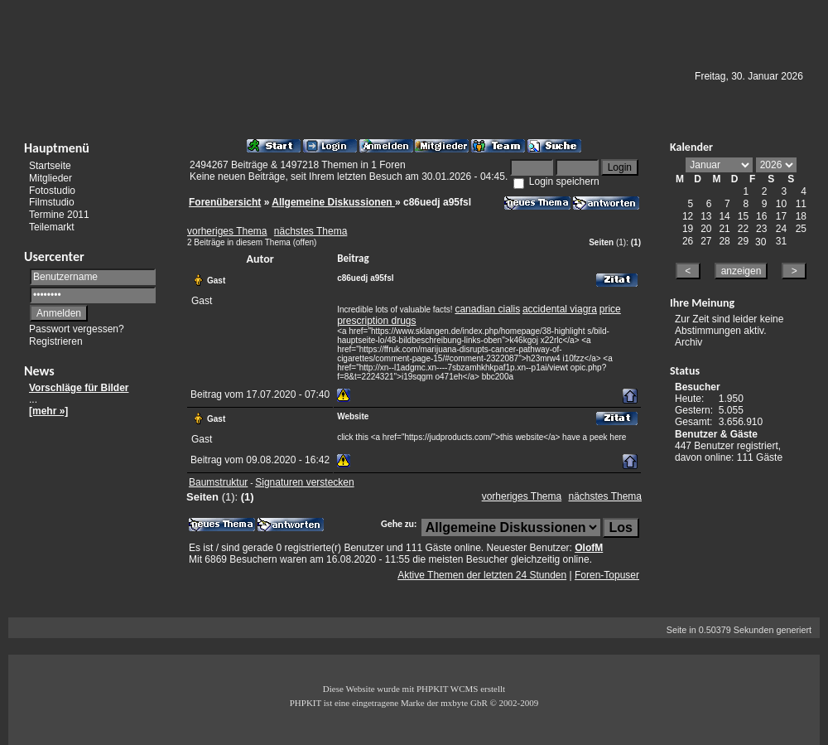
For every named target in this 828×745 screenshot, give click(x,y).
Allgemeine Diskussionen (333, 202)
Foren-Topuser (607, 575)
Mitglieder (50, 178)
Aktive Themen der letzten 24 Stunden (481, 575)
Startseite (50, 166)
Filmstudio (52, 202)
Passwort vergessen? (76, 329)
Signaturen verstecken (304, 482)
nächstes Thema (311, 231)
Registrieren (56, 341)
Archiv (688, 342)
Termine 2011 (59, 214)
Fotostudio (52, 190)
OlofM (589, 548)
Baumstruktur (218, 482)
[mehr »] (48, 411)
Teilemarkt (52, 227)
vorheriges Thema (227, 231)
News (39, 371)
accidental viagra (559, 309)
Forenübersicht (225, 202)
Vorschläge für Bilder (78, 388)
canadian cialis (487, 309)
